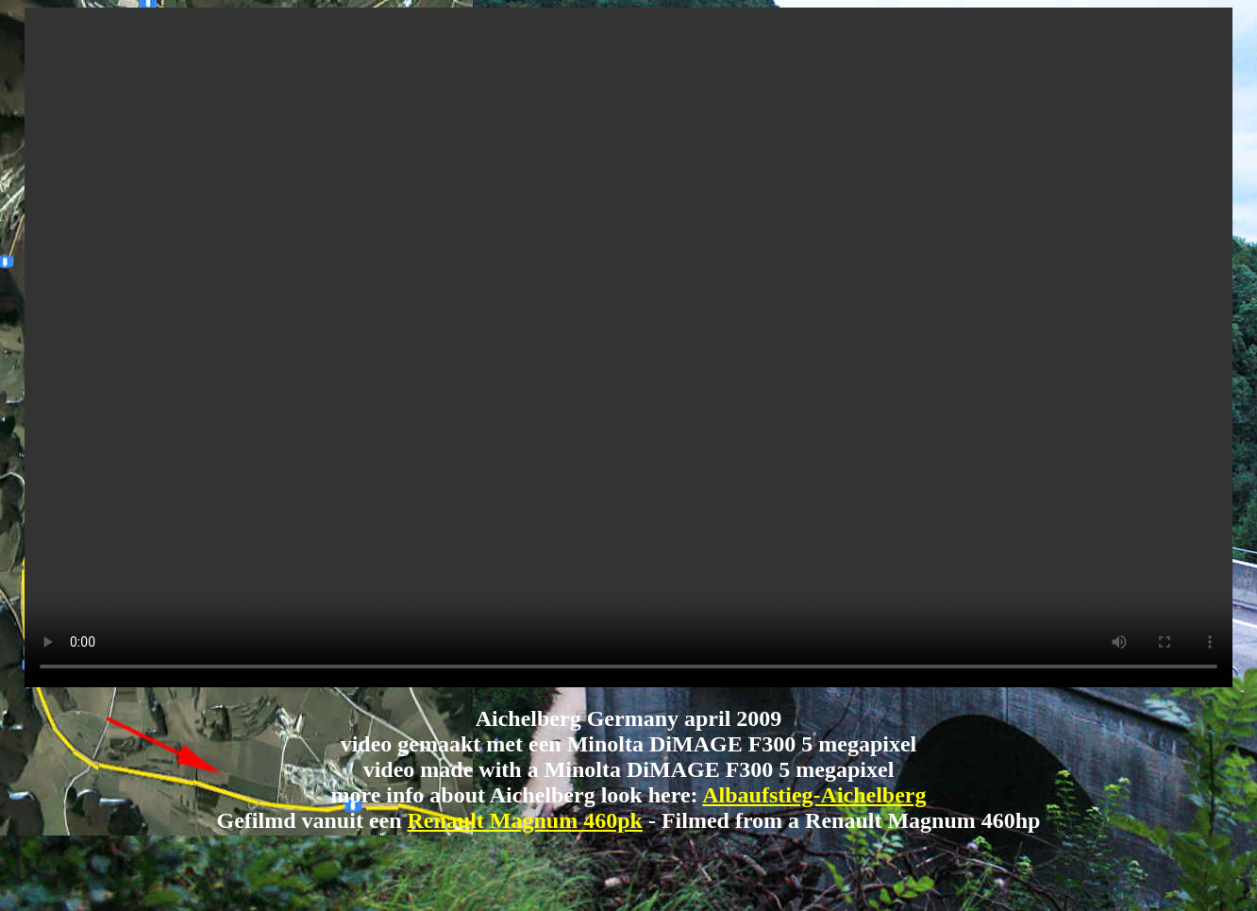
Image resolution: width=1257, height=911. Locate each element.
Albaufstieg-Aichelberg (814, 795)
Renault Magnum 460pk (525, 820)
